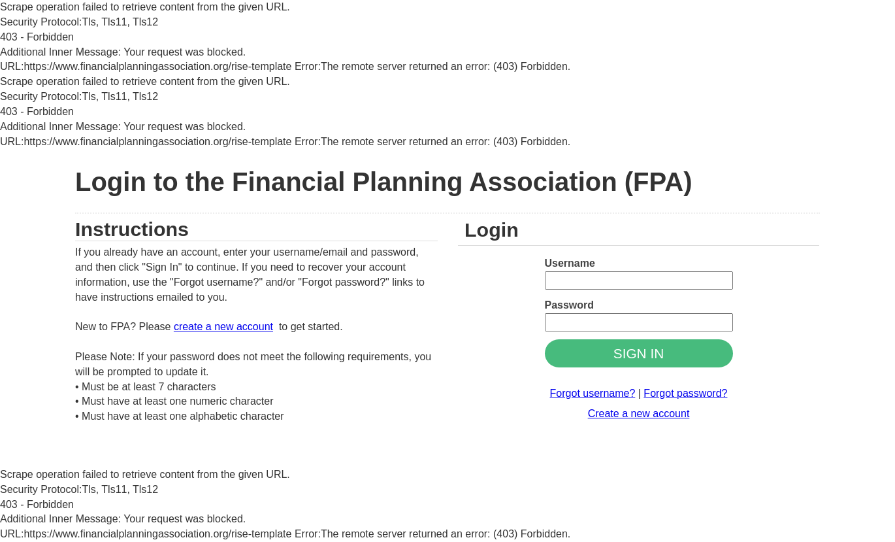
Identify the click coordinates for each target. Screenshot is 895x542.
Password (569, 305)
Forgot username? (593, 393)
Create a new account (639, 413)
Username (570, 263)
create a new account (223, 326)
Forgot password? (685, 393)
